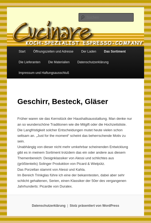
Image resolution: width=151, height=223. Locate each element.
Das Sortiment (115, 51)
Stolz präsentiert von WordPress (94, 206)
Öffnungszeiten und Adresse (53, 51)
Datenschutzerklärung (93, 62)
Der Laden (88, 51)
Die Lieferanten (29, 62)
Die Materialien (58, 62)
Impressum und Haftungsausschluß (44, 73)
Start (22, 51)
